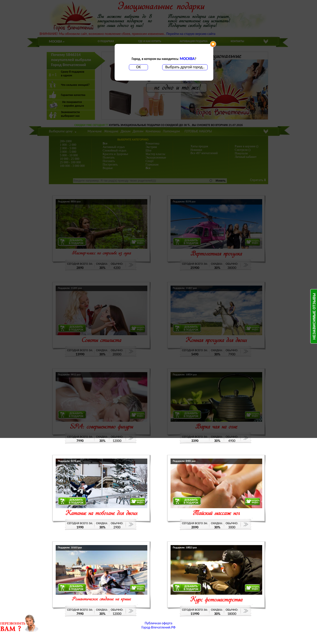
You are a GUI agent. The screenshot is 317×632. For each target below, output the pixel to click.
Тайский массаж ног (216, 513)
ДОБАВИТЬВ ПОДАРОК (76, 501)
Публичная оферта (158, 623)
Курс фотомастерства (216, 600)
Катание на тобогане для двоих (101, 513)
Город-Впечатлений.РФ (159, 627)
